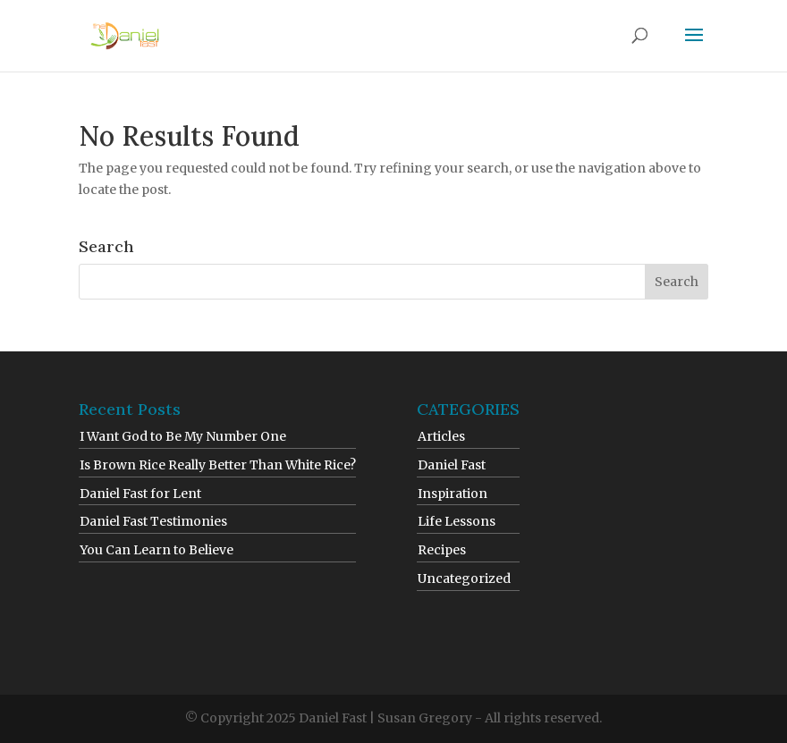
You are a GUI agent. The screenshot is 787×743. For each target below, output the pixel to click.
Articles (441, 436)
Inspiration (452, 493)
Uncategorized (464, 578)
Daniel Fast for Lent (140, 493)
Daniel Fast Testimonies (153, 521)
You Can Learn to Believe (156, 550)
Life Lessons (456, 521)
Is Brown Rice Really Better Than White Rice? (218, 465)
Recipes (442, 550)
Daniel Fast (452, 465)
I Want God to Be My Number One (183, 436)
